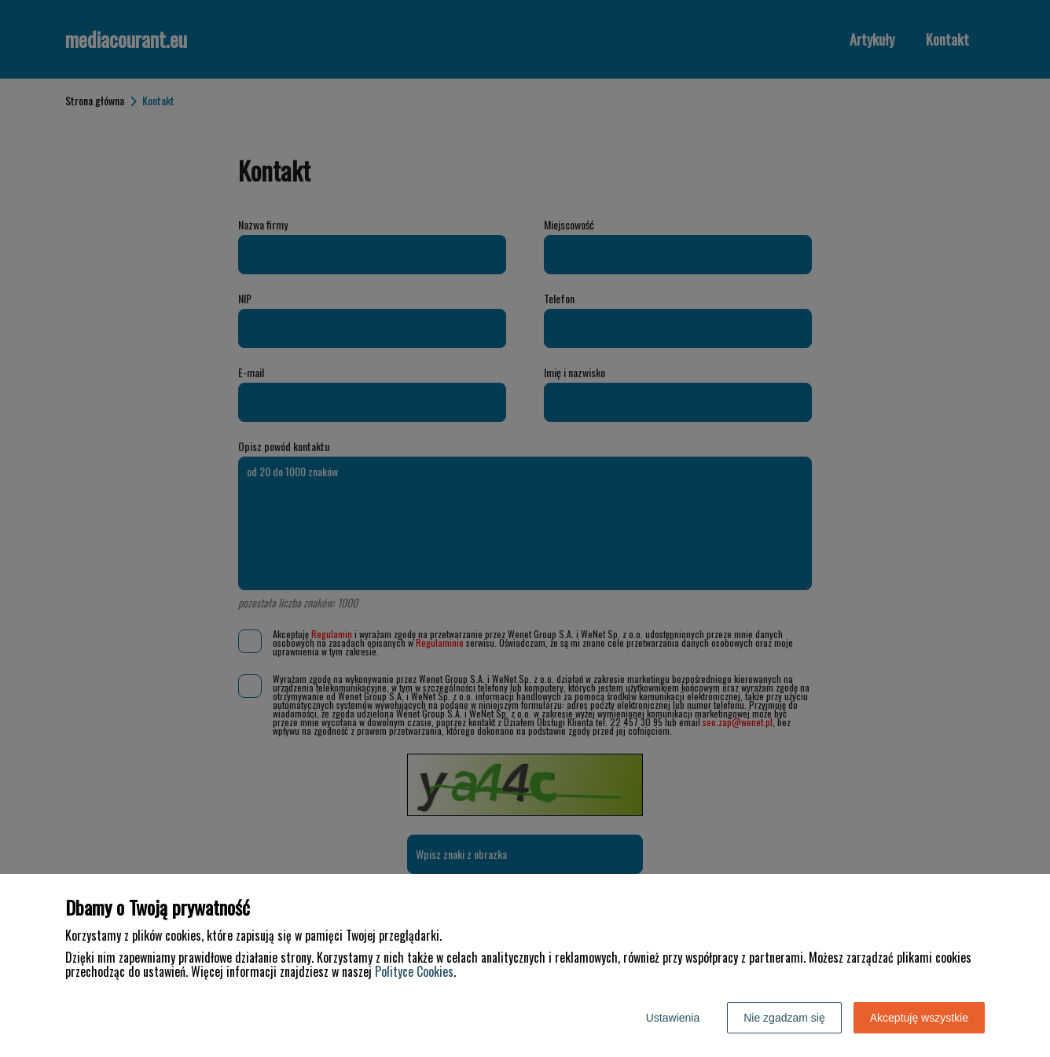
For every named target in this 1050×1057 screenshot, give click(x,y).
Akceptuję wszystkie (919, 1017)
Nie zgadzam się (784, 1017)
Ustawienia (672, 1017)
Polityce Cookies (414, 971)
